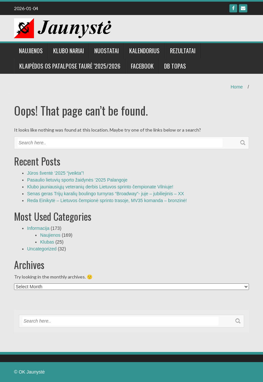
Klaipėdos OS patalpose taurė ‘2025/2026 (69, 66)
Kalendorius (144, 50)
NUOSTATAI (106, 50)
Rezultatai (182, 50)
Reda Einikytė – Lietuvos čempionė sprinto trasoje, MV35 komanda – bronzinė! (107, 200)
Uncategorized (41, 248)
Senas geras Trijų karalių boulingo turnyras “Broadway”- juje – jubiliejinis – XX (105, 193)
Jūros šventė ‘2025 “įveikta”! (55, 173)
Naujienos (31, 50)
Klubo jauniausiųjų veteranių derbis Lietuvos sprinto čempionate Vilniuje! (100, 186)
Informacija (38, 228)
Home (237, 86)
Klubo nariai (68, 50)
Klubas (47, 242)
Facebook (142, 66)
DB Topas (175, 66)
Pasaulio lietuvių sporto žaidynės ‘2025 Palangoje (77, 180)
